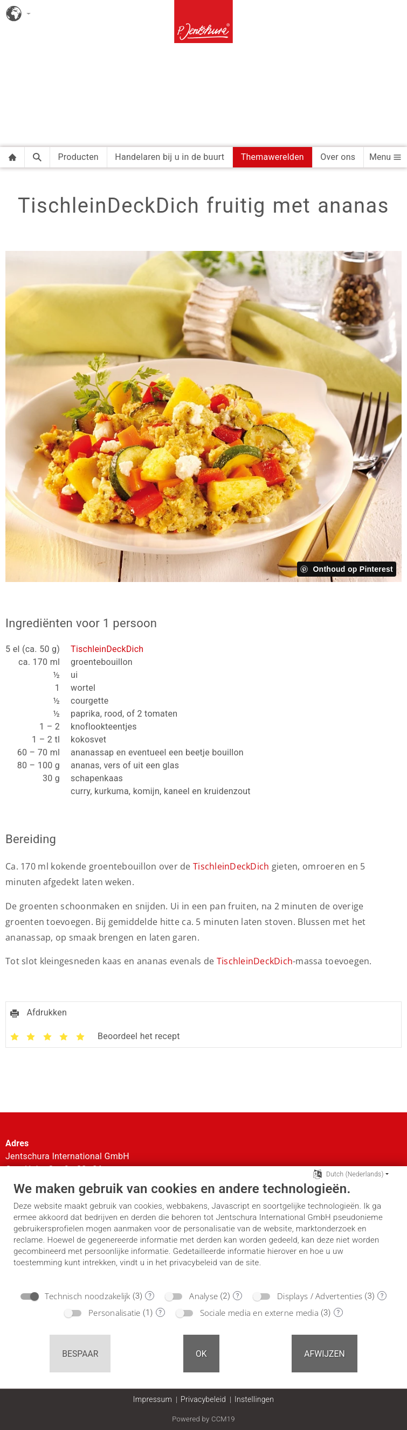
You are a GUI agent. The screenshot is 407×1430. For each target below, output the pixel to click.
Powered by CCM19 (203, 1419)
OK (201, 1354)
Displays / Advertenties (319, 1296)
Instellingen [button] (254, 1399)
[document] (203, 1232)
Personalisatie (114, 1312)
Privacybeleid (203, 1399)
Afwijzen (324, 1354)
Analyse (203, 1296)
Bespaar (80, 1354)
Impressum (152, 1399)
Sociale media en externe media (259, 1312)
